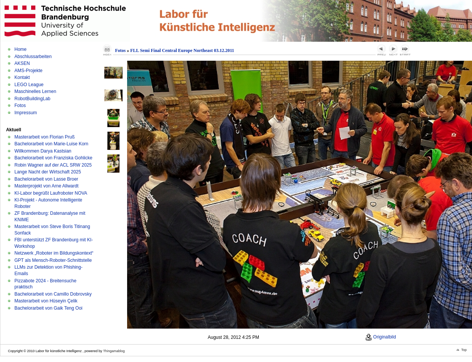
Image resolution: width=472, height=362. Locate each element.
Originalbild (380, 337)
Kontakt (22, 77)
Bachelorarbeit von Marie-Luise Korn (51, 143)
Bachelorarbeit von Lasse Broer (46, 179)
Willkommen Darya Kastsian (42, 151)
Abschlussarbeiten (33, 56)
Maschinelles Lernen (35, 91)
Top (464, 350)
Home (20, 49)
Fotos (20, 105)
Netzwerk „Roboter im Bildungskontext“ (53, 253)
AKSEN (22, 63)
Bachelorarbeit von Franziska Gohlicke (53, 158)
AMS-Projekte (28, 70)
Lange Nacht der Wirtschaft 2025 (47, 172)
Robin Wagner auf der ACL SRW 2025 (53, 165)
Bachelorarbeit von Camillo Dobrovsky (52, 294)
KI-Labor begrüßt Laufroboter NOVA (50, 193)
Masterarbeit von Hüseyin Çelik (45, 301)
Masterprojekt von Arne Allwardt (46, 186)
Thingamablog (114, 351)
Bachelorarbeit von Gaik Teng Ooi (48, 308)
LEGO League (29, 84)
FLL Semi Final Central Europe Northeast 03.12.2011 (182, 50)
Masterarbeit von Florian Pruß (44, 137)
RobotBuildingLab (32, 98)
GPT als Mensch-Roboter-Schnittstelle (53, 260)
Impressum (25, 112)
